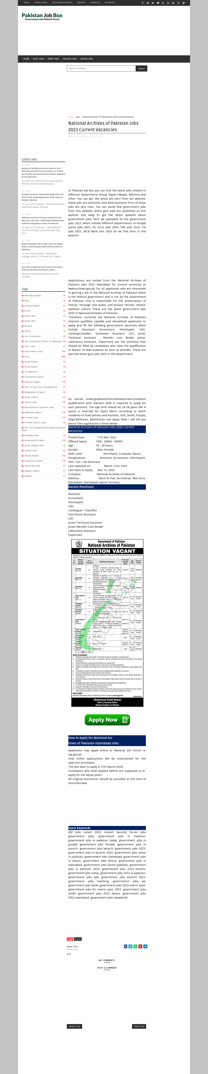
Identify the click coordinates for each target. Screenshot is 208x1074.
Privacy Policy (40, 2)
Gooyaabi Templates (73, 1069)
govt (27, 357)
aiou (27, 301)
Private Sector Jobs (35, 423)
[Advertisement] (133, 31)
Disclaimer (110, 2)
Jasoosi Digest (33, 382)
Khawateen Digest (35, 393)
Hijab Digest (31, 362)
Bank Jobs (30, 321)
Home (27, 2)
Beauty (28, 326)
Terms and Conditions (62, 2)
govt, (100, 136)
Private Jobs (70, 59)
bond (27, 332)
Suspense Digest (34, 461)
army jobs (30, 316)
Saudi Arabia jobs (34, 446)
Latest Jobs (31, 403)
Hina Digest (31, 367)
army (27, 311)
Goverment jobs (34, 352)
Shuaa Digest (32, 456)
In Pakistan (31, 372)
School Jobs (31, 451)
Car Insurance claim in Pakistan (43, 342)
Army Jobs (53, 59)
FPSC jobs (30, 347)
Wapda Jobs (87, 59)
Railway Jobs (32, 436)
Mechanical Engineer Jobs (39, 408)
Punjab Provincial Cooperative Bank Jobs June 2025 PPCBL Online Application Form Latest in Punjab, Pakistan (43, 198)
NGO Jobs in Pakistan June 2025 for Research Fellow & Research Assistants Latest (171, 202)
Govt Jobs (38, 59)
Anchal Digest (32, 306)
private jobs (31, 418)
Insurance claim (34, 377)
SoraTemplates (40, 1069)
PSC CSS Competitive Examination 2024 (163, 380)
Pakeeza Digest (33, 413)
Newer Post (74, 1052)
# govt (78, 965)
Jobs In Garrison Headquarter (41, 387)
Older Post (133, 1052)
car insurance (33, 337)
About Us (81, 2)
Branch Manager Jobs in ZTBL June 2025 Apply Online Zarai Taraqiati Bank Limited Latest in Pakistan (42, 247)
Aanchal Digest (33, 296)
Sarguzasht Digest (35, 441)
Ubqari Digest (32, 471)
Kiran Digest (32, 398)
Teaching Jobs (32, 466)
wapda (28, 476)
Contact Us (95, 2)
